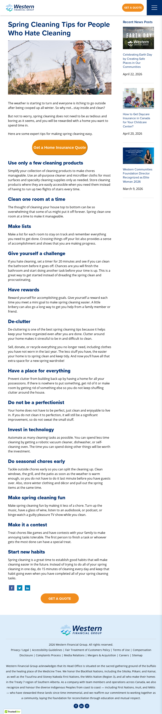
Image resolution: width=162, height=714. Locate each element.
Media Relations (74, 655)
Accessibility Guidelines (47, 650)
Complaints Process (48, 655)
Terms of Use (121, 650)
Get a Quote (133, 8)
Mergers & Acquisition (102, 655)
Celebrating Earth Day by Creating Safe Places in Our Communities (137, 60)
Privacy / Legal (20, 650)
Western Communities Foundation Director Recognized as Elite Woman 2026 (137, 175)
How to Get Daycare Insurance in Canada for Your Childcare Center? (136, 120)
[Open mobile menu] (154, 8)
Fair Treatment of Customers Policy (87, 650)
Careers (124, 655)
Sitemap (137, 655)
